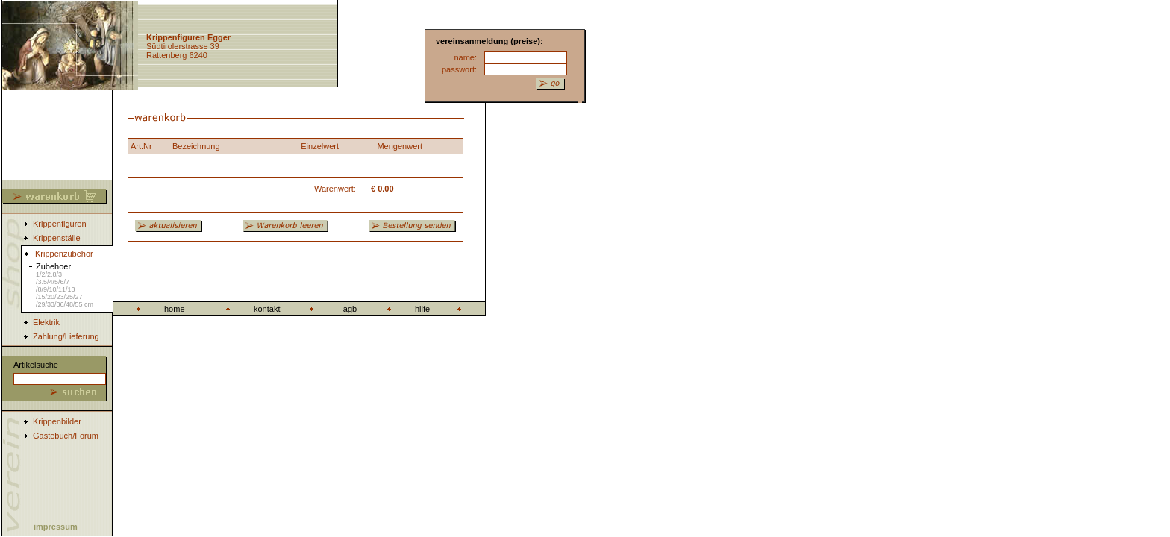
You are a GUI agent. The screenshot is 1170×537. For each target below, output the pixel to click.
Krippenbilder (57, 421)
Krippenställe (57, 237)
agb (350, 308)
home (174, 308)
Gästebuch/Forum (65, 435)
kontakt (267, 308)
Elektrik (46, 322)
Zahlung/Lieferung (66, 336)
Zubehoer (64, 285)
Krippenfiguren (60, 223)
